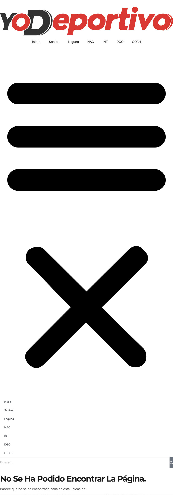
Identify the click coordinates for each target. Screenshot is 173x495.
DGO (119, 42)
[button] (86, 221)
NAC (90, 42)
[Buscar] (171, 462)
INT (105, 42)
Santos (54, 42)
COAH (136, 42)
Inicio (36, 42)
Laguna (73, 42)
